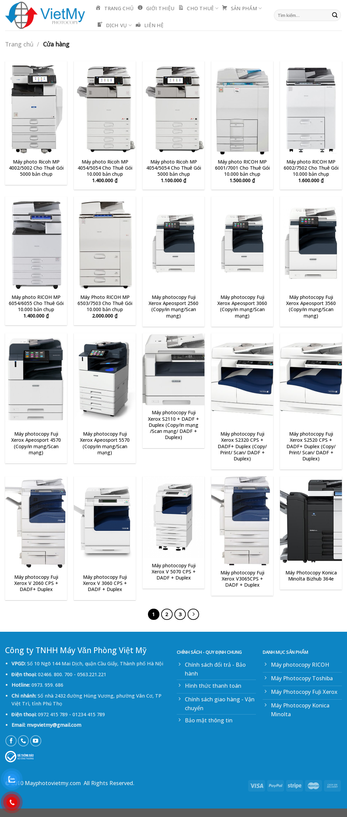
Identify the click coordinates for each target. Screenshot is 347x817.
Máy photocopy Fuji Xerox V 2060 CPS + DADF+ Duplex (36, 583)
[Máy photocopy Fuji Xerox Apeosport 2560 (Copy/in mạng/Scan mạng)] (173, 243)
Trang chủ (19, 44)
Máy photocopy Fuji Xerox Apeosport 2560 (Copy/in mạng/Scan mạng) (173, 306)
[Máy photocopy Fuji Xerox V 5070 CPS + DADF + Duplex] (173, 517)
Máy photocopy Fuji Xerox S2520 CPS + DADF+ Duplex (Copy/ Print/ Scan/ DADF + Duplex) (310, 446)
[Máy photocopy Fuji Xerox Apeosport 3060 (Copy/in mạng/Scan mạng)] (242, 243)
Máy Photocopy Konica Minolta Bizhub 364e (311, 576)
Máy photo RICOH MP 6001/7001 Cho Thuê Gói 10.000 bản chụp (242, 168)
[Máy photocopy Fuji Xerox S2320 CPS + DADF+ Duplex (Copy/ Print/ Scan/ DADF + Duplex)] (242, 379)
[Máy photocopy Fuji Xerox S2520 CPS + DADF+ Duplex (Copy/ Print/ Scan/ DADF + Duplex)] (311, 379)
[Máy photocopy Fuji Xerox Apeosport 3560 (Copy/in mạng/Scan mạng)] (311, 243)
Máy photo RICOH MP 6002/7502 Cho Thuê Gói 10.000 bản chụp (311, 168)
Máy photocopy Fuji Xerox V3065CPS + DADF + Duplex (242, 579)
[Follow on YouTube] (35, 740)
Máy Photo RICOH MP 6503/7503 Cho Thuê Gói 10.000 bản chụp (105, 303)
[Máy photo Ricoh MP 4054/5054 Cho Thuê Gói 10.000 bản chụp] (105, 107)
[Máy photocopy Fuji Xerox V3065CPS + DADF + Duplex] (242, 520)
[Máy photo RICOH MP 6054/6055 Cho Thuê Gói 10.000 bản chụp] (36, 243)
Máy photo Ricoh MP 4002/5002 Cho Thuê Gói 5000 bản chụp (36, 168)
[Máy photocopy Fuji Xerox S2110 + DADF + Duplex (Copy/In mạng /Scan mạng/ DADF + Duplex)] (173, 369)
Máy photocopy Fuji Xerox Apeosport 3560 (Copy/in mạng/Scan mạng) (311, 306)
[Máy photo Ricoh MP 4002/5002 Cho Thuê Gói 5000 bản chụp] (36, 107)
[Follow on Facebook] (11, 740)
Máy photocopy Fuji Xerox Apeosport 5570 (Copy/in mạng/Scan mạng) (105, 443)
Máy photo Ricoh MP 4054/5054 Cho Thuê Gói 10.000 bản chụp (105, 168)
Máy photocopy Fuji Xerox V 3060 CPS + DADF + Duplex (105, 583)
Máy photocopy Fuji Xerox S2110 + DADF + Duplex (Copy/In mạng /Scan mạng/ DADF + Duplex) (173, 425)
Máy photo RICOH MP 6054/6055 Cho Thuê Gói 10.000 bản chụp (36, 303)
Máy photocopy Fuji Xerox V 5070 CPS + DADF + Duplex (174, 572)
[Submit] (335, 15)
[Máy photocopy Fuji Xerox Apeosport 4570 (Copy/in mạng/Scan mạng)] (36, 379)
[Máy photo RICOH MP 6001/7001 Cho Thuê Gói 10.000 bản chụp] (242, 107)
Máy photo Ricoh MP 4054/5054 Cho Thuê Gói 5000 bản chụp (173, 168)
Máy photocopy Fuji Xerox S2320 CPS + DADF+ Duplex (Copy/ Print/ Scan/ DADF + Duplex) (242, 446)
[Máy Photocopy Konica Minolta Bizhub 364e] (311, 520)
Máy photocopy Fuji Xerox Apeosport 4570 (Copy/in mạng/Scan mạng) (36, 443)
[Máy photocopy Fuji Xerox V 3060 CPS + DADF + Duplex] (105, 523)
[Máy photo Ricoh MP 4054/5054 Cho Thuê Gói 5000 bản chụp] (173, 107)
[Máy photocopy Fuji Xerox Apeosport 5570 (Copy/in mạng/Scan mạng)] (105, 379)
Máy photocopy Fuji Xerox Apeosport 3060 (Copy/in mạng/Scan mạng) (242, 306)
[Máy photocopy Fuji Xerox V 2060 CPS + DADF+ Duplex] (36, 523)
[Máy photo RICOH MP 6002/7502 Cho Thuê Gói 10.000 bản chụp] (311, 107)
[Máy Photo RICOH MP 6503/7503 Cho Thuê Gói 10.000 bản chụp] (105, 243)
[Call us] (23, 740)
